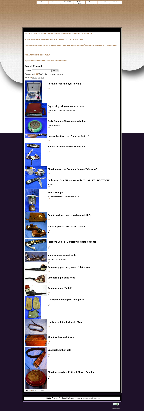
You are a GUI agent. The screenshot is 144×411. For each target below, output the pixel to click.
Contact (116, 2)
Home (42, 2)
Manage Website (116, 408)
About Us (104, 2)
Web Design (116, 405)
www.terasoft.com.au (91, 398)
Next (42, 78)
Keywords (28, 70)
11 (39, 78)
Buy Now (55, 2)
